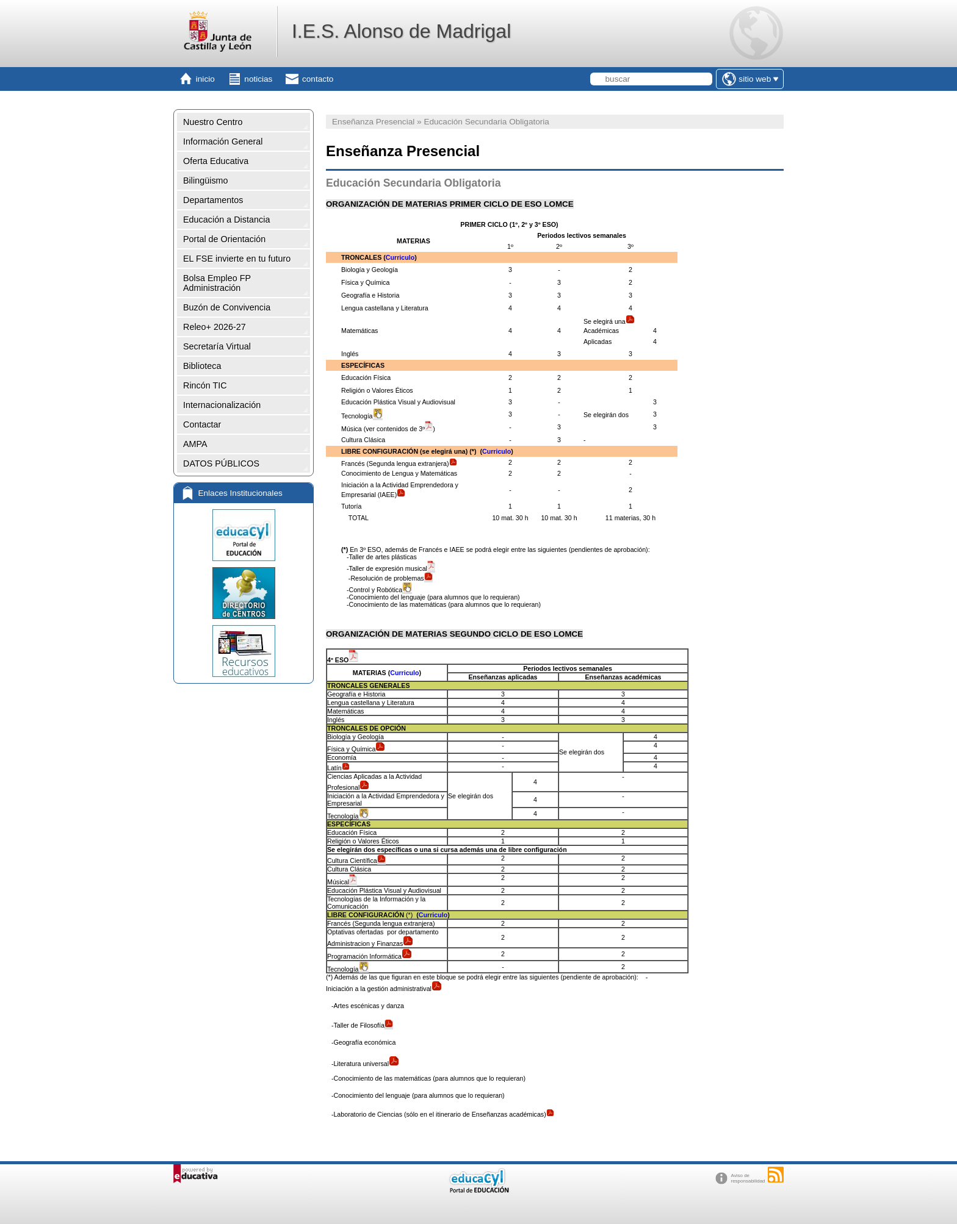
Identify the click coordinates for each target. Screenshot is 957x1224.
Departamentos (213, 200)
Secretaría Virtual (217, 346)
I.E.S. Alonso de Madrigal (401, 31)
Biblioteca (202, 366)
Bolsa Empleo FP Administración (217, 283)
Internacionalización (222, 405)
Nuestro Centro (213, 122)
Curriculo (400, 257)
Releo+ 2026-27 (214, 327)
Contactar (202, 424)
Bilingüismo (205, 180)
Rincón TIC (205, 385)
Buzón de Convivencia (226, 307)
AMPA (195, 444)
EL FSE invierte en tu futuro (237, 258)
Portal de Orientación (224, 239)
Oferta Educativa (215, 161)
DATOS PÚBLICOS (221, 463)
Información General (222, 141)
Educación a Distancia (226, 219)
